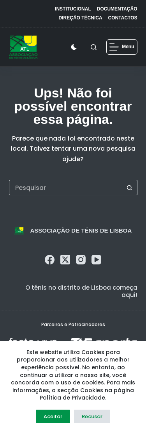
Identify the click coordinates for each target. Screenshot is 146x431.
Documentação (117, 9)
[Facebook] (50, 259)
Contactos (122, 18)
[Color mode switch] (75, 47)
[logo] (23, 47)
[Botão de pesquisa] (129, 187)
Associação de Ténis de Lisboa (81, 230)
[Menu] (121, 47)
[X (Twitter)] (65, 259)
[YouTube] (96, 259)
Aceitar (53, 416)
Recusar (92, 416)
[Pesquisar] (94, 47)
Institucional (73, 9)
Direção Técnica (80, 18)
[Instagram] (81, 259)
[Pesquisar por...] (65, 187)
